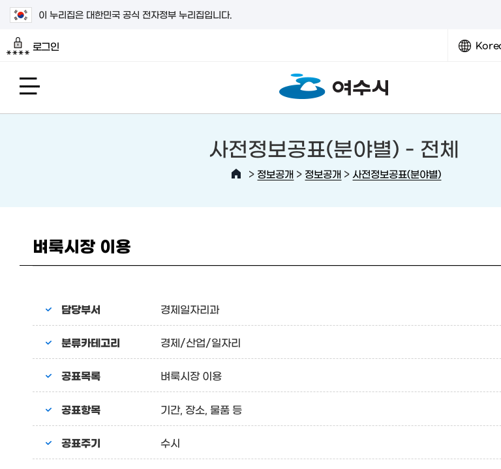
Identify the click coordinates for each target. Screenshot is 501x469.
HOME (236, 174)
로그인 (33, 46)
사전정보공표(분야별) (396, 173)
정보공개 (275, 173)
